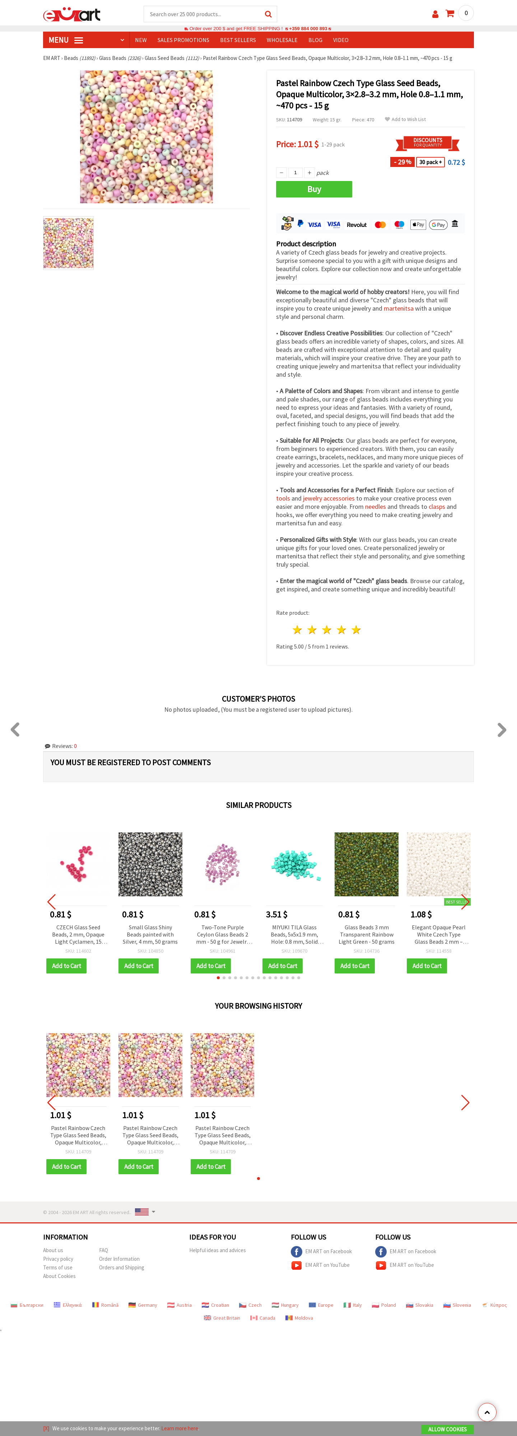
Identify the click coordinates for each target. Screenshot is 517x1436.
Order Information (119, 1258)
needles (375, 506)
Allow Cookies (447, 1429)
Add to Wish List (405, 119)
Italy (353, 1305)
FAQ (103, 1250)
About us (53, 1250)
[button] (218, 977)
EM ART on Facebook (321, 1252)
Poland (384, 1305)
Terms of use (58, 1267)
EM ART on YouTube (320, 1265)
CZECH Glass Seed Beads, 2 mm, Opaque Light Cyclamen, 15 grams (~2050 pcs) (78, 935)
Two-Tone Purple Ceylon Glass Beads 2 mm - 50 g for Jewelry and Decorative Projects (222, 935)
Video (341, 39)
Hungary (285, 1305)
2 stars (312, 629)
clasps (437, 506)
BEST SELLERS (238, 39)
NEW (141, 39)
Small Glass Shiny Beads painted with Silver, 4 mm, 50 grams (150, 934)
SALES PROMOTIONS (183, 39)
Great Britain (222, 1317)
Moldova (299, 1317)
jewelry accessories (329, 498)
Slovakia (419, 1305)
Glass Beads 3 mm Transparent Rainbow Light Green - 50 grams (367, 934)
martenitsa (399, 308)
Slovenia (457, 1305)
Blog (315, 39)
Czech (250, 1305)
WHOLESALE (282, 39)
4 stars (341, 629)
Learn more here (179, 1428)
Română (105, 1305)
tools (283, 498)
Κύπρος (494, 1305)
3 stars (327, 629)
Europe (321, 1305)
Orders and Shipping (121, 1267)
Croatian (215, 1305)
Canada (262, 1317)
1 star (297, 629)
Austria (179, 1305)
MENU (65, 40)
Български (26, 1305)
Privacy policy (58, 1258)
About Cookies (59, 1276)
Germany (143, 1305)
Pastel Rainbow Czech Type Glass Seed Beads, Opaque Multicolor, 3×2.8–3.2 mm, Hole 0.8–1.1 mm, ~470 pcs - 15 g (78, 1135)
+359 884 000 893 (308, 28)
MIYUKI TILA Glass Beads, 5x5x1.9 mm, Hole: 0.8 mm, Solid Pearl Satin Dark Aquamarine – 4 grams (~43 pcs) (294, 935)
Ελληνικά (67, 1305)
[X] (46, 1428)
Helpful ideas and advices (217, 1250)
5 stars (356, 629)
